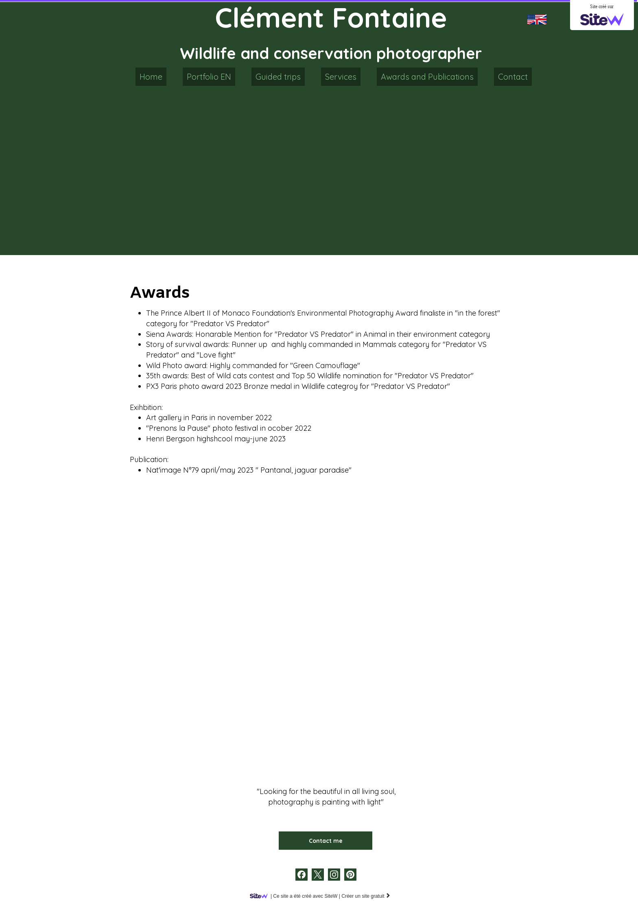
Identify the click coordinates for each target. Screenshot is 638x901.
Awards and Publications (427, 77)
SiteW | (296, 896)
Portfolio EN (209, 77)
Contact (513, 77)
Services (340, 77)
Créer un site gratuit (366, 896)
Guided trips (278, 77)
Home (151, 77)
